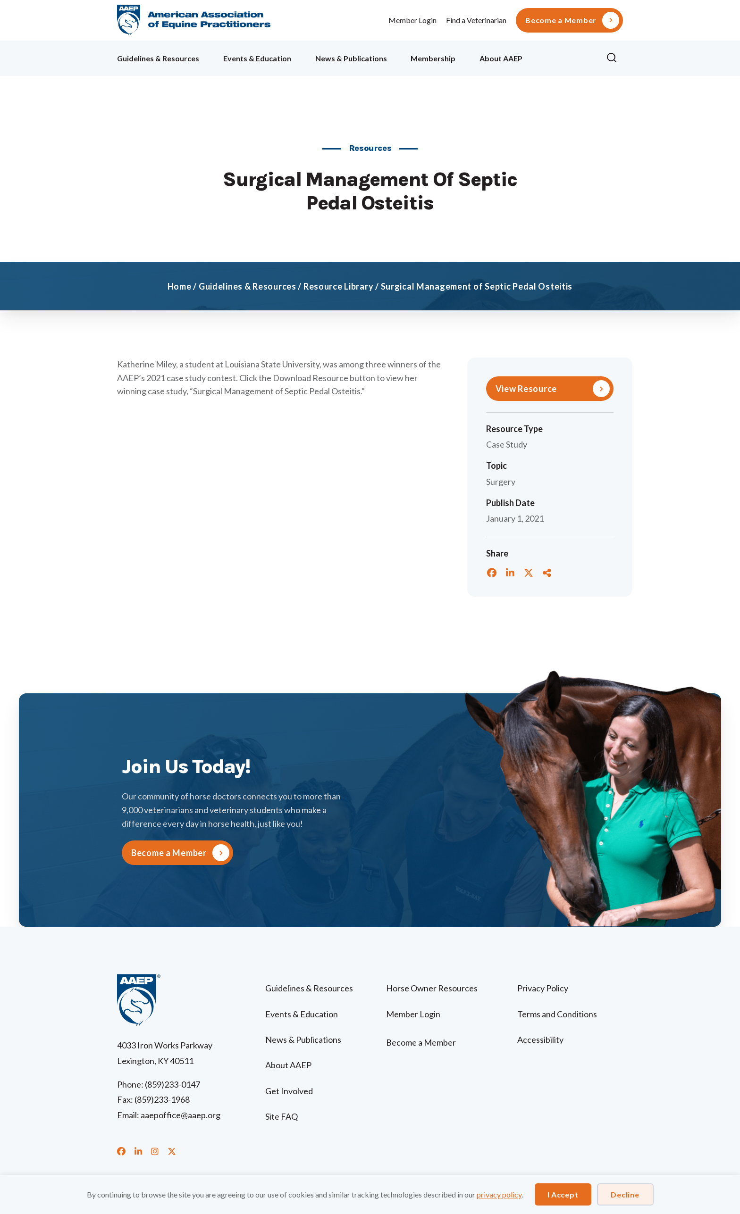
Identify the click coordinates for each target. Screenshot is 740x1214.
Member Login (412, 20)
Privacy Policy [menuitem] (542, 988)
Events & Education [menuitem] (257, 58)
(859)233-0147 (172, 1084)
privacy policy (499, 1194)
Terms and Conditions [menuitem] (557, 1014)
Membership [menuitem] (433, 58)
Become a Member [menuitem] (561, 20)
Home (180, 286)
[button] (614, 58)
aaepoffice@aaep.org (180, 1115)
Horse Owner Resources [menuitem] (432, 988)
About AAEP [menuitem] (500, 58)
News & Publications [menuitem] (351, 58)
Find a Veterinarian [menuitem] (476, 20)
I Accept (563, 1194)
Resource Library (338, 286)
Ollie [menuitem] (564, 57)
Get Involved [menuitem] (289, 1091)
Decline (625, 1194)
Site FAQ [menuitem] (281, 1116)
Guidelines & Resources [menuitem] (158, 58)
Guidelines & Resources (247, 286)
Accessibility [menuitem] (540, 1039)
